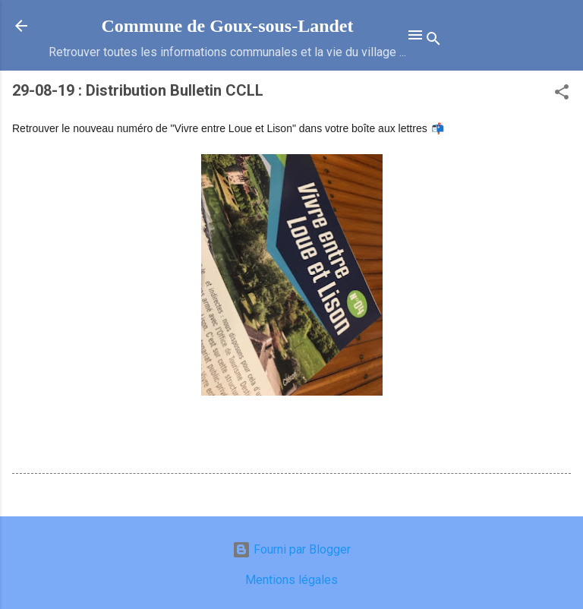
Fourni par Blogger (291, 549)
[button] (562, 94)
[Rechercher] (433, 41)
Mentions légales (291, 580)
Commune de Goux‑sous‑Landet (227, 26)
